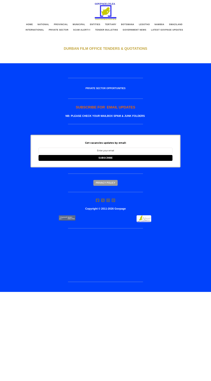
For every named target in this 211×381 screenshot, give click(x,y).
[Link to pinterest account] (113, 200)
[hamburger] (17, 4)
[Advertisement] (105, 255)
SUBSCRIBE (105, 157)
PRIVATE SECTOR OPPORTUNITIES (106, 88)
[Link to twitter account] (103, 200)
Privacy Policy (105, 183)
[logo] (105, 11)
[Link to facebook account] (97, 200)
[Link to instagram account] (108, 200)
